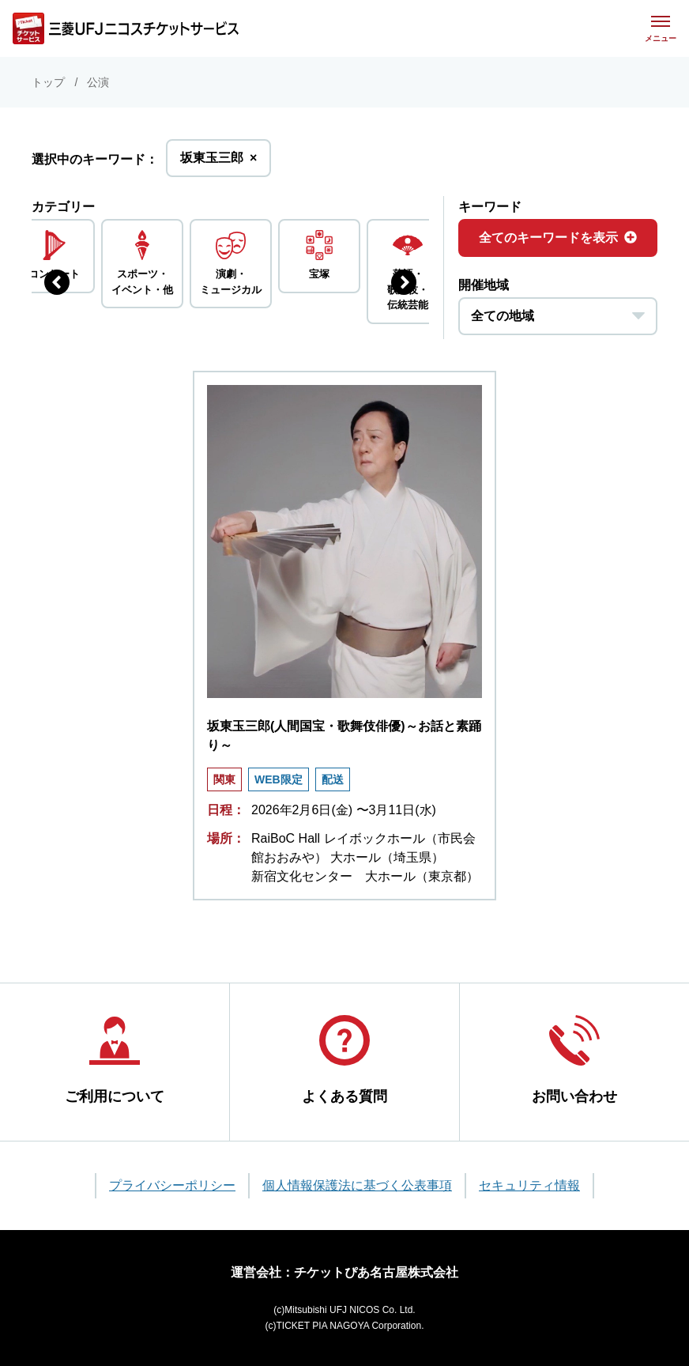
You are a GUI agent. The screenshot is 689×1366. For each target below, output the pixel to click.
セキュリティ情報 (529, 1185)
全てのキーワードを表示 (558, 237)
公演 (98, 82)
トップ (48, 82)
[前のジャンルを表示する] (57, 282)
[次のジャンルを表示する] (403, 282)
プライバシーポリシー (172, 1185)
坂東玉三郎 (218, 162)
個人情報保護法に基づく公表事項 (357, 1185)
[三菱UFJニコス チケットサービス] (126, 28)
